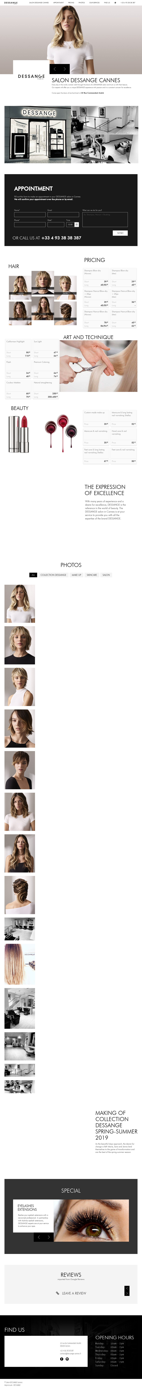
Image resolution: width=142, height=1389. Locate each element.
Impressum (8, 1385)
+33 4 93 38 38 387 (128, 3)
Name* (17, 210)
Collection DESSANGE (53, 575)
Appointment (58, 3)
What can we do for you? (92, 210)
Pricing (71, 3)
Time (68, 220)
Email (50, 210)
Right (65, 69)
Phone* (17, 220)
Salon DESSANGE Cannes (39, 3)
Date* (50, 220)
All (33, 575)
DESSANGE (17, 1385)
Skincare (92, 575)
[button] (39, 1237)
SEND (120, 233)
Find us (107, 3)
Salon (106, 575)
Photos (82, 3)
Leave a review (71, 1293)
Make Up (76, 575)
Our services (94, 3)
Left (55, 69)
